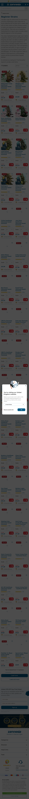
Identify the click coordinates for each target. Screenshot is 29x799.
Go (21, 409)
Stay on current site (9, 409)
